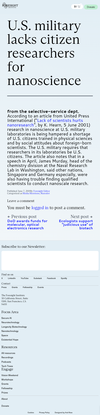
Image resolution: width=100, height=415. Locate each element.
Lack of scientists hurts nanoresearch (45, 122)
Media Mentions (31, 193)
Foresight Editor (41, 191)
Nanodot (45, 193)
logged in (40, 207)
